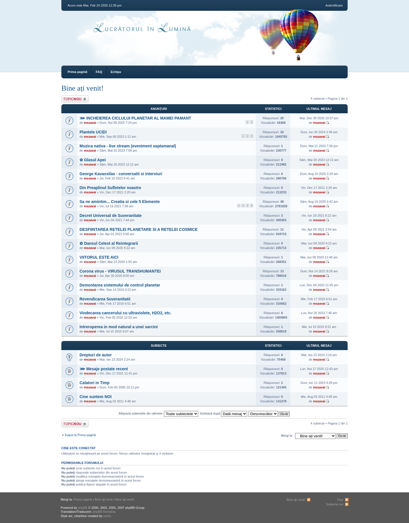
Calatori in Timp (95, 382)
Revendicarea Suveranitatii (105, 299)
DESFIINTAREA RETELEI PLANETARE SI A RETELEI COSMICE (139, 229)
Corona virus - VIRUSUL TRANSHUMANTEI (120, 271)
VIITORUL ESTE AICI (99, 257)
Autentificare (334, 5)
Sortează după (223, 413)
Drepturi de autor (96, 355)
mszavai (90, 122)
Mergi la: (287, 435)
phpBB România (104, 511)
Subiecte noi (334, 504)
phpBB (82, 507)
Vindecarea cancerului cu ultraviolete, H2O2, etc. (125, 313)
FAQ (99, 72)
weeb (106, 516)
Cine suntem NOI (96, 396)
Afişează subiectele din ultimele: (159, 413)
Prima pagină (77, 72)
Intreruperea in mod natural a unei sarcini (119, 327)
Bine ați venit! (82, 88)
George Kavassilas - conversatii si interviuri (121, 173)
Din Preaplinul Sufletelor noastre (110, 187)
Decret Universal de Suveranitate (111, 215)
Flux (340, 499)
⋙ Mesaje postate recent (104, 369)
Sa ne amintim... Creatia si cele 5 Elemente (120, 201)
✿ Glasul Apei (93, 160)
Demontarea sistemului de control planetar (120, 285)
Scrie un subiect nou (75, 98)
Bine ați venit (103, 499)
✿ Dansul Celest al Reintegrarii (109, 243)
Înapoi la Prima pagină (80, 435)
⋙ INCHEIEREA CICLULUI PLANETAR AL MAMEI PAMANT (135, 118)
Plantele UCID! (93, 132)
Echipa (116, 72)
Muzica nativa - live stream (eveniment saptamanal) (128, 146)
